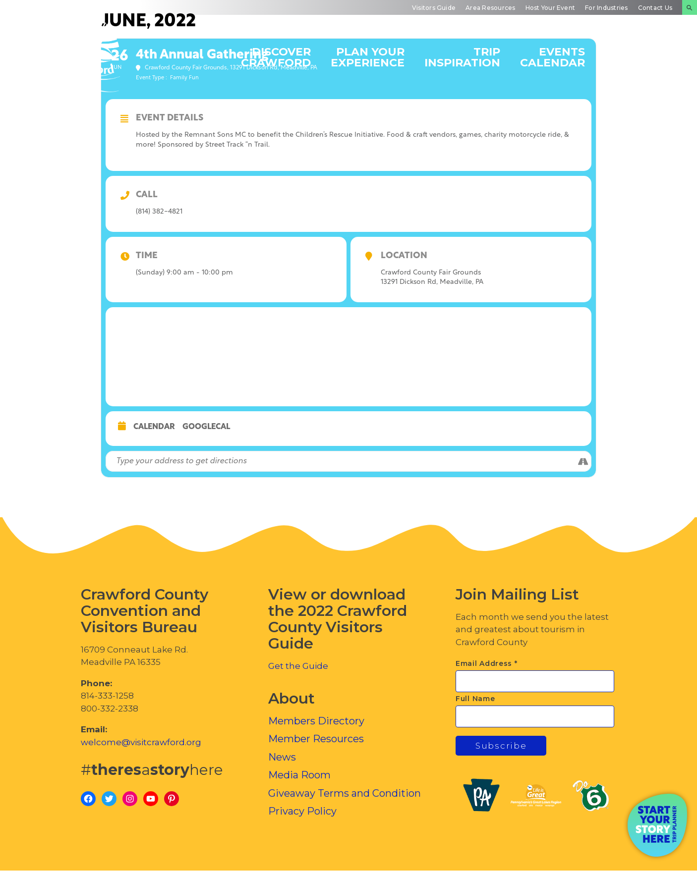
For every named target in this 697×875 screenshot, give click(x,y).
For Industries (606, 7)
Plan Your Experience (368, 56)
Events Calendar (552, 56)
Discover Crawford (276, 56)
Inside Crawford (640, 56)
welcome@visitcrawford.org (141, 742)
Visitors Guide (434, 7)
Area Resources (490, 7)
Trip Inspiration (462, 56)
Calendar (154, 427)
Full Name (475, 698)
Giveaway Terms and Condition (344, 793)
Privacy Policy (302, 811)
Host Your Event (550, 7)
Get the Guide (298, 666)
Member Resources (316, 739)
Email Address (487, 663)
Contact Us (655, 7)
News (282, 757)
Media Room (299, 775)
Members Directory (316, 721)
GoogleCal (206, 427)
